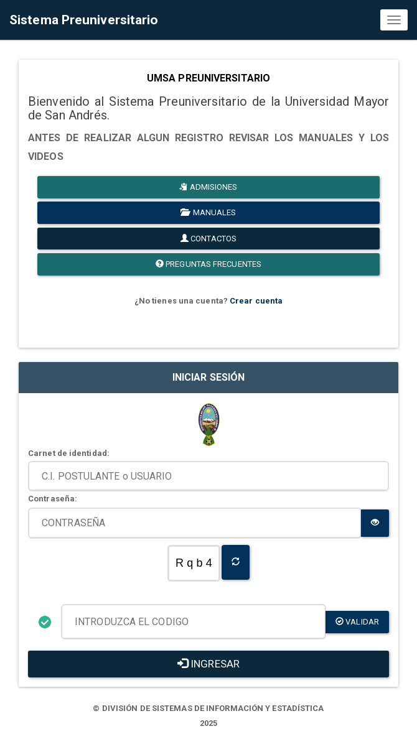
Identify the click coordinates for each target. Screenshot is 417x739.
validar (357, 621)
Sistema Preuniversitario (83, 19)
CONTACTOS (208, 238)
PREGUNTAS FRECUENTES (208, 264)
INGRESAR (208, 664)
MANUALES (208, 212)
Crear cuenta (256, 300)
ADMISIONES (208, 187)
